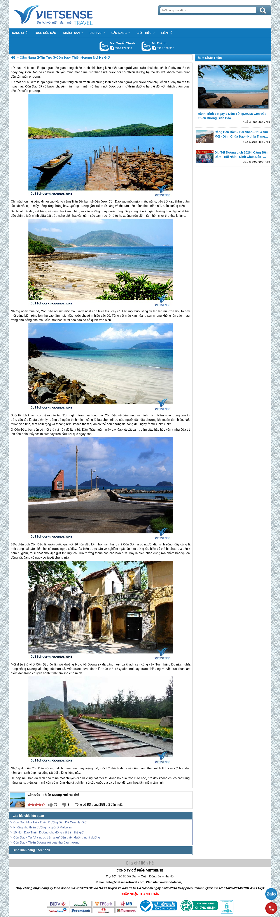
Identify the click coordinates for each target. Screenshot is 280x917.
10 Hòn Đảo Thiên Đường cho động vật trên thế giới (48, 832)
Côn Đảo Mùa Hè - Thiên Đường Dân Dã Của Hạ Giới (50, 822)
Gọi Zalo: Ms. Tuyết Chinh (104, 46)
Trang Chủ (64, 14)
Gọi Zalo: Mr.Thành (146, 46)
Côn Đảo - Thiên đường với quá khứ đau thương (46, 842)
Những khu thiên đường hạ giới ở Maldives (42, 827)
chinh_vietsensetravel (112, 48)
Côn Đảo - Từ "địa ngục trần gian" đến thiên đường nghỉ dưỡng (56, 837)
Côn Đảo (31, 86)
